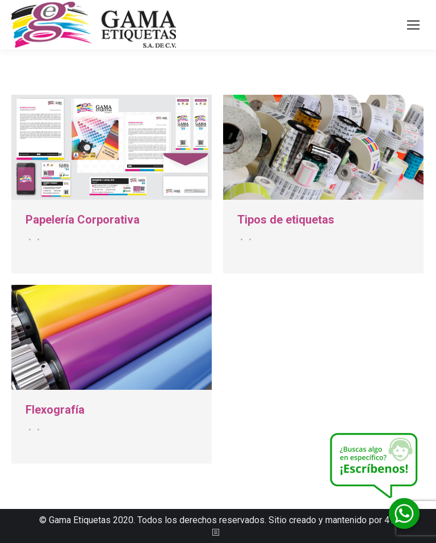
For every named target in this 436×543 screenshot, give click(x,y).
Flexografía (55, 409)
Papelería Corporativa (83, 219)
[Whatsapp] (404, 513)
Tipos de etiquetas (285, 219)
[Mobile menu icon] (413, 25)
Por (36, 239)
